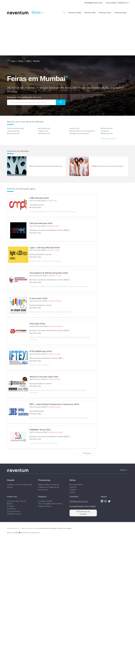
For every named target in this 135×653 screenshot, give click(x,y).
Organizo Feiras (44, 506)
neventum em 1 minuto (16, 501)
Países (72, 492)
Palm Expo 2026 (37, 324)
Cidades (73, 490)
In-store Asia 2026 (38, 298)
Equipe (10, 504)
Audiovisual (13, 133)
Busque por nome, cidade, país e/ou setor (24, 97)
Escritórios (11, 509)
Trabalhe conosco (14, 514)
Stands (10, 480)
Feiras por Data (120, 12)
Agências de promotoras (48, 485)
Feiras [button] (38, 12)
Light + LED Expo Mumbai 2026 (45, 248)
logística (43, 131)
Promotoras (44, 480)
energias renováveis (79, 133)
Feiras (72, 480)
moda (105, 131)
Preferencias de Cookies (83, 513)
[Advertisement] (67, 36)
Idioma (123, 470)
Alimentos (107, 128)
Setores (73, 487)
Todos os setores (108, 138)
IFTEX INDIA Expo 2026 (41, 351)
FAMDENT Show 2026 (40, 430)
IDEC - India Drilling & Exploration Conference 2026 (54, 404)
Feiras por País (90, 12)
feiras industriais (15, 128)
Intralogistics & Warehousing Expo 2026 (49, 273)
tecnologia (44, 128)
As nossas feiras (76, 485)
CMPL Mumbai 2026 (39, 198)
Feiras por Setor (105, 12)
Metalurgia (106, 133)
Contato (10, 506)
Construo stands (45, 501)
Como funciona (13, 511)
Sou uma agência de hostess (50, 504)
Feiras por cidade (74, 12)
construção (13, 131)
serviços (74, 128)
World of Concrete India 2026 (44, 377)
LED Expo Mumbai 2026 (41, 223)
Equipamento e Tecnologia (82, 131)
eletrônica (44, 133)
